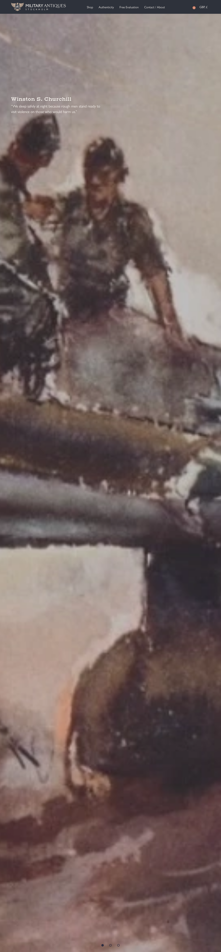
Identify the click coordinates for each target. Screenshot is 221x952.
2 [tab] (110, 945)
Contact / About (154, 7)
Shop (90, 7)
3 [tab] (118, 945)
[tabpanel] (110, 483)
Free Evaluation (129, 7)
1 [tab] (102, 945)
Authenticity (106, 7)
